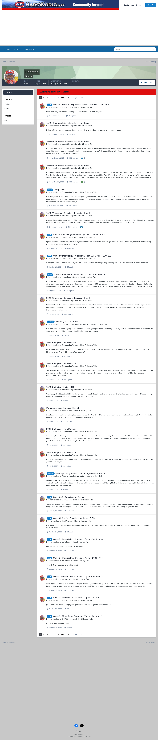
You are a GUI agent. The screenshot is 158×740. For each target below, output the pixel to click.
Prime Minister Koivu (70, 476)
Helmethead (66, 277)
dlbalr (64, 411)
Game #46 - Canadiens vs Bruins (68, 497)
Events (6, 120)
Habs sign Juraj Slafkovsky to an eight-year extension (80, 473)
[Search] (126, 49)
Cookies (79, 731)
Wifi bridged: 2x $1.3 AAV (67, 321)
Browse (7, 49)
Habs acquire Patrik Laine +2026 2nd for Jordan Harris (79, 274)
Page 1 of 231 (79, 98)
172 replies (69, 291)
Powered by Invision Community (79, 736)
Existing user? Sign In (133, 5)
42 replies (71, 116)
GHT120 (65, 107)
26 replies (65, 401)
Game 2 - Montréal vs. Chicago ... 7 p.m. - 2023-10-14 (78, 539)
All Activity (8, 92)
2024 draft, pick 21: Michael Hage (61, 387)
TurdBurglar (66, 237)
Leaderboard (29, 49)
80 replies (69, 511)
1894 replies (71, 227)
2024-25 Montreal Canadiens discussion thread (68, 213)
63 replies (69, 550)
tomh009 (65, 126)
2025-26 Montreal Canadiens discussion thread (67, 123)
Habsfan (49, 107)
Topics (7, 104)
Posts (6, 109)
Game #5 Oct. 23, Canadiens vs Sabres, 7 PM (74, 518)
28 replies (66, 335)
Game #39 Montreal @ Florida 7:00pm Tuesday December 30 (81, 104)
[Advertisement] (79, 28)
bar (63, 542)
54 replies (69, 267)
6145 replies (72, 206)
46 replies (65, 490)
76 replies (69, 248)
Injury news (59, 189)
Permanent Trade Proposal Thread (62, 408)
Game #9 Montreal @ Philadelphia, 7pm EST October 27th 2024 (83, 256)
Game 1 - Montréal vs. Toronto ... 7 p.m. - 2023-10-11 (77, 597)
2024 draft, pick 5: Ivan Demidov (61, 342)
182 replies (67, 356)
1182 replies (72, 134)
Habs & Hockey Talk (84, 107)
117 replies (69, 609)
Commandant (67, 192)
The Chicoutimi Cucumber (72, 324)
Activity (17, 49)
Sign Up (151, 5)
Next (63, 98)
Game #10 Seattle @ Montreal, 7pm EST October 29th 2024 (81, 234)
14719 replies (67, 421)
